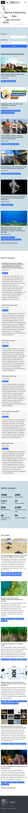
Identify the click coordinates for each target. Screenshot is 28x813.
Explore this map (21, 24)
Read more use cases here (8, 788)
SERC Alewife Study (8, 443)
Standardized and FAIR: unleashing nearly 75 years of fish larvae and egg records (13, 167)
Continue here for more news (9, 243)
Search (14, 46)
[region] (14, 16)
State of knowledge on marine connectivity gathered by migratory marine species (14, 556)
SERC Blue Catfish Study (9, 376)
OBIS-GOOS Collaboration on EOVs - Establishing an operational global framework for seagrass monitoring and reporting (13, 230)
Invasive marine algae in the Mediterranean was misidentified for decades (12, 599)
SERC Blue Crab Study (8, 340)
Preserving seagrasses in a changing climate (12, 644)
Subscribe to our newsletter (9, 808)
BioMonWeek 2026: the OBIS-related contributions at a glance (12, 104)
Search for (4, 34)
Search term (4, 40)
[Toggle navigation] (25, 2)
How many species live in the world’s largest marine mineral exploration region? (14, 727)
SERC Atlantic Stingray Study (10, 411)
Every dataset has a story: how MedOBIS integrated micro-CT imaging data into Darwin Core (13, 198)
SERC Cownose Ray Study (9, 305)
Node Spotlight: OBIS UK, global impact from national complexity (13, 75)
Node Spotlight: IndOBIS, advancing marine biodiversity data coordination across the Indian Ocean (12, 137)
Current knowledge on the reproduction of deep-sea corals (14, 767)
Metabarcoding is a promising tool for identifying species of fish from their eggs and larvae (13, 683)
